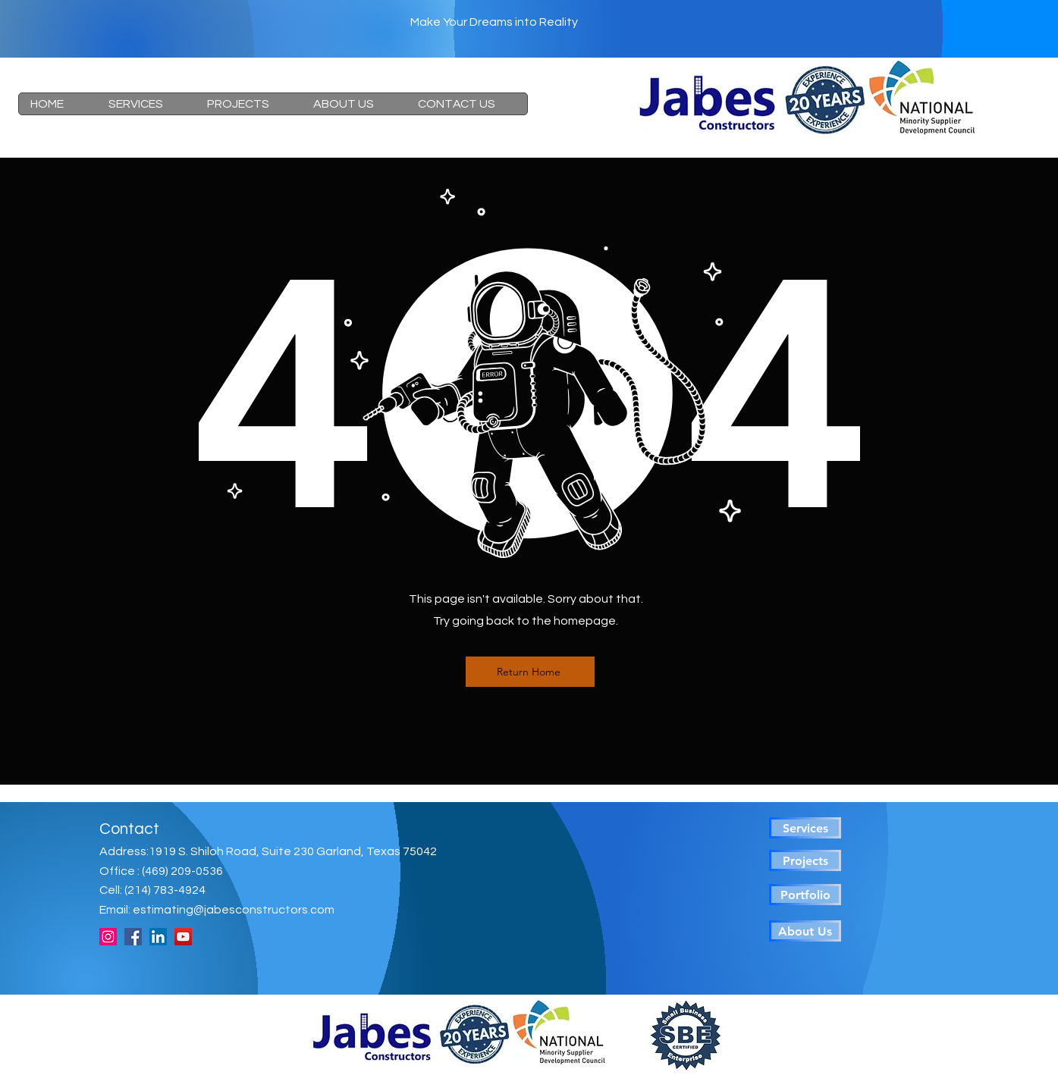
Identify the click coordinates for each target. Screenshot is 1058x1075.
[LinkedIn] (158, 936)
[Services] (805, 827)
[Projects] (805, 860)
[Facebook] (133, 936)
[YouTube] (183, 936)
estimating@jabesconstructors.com (233, 910)
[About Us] (805, 931)
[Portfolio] (805, 894)
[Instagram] (108, 936)
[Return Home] (530, 672)
